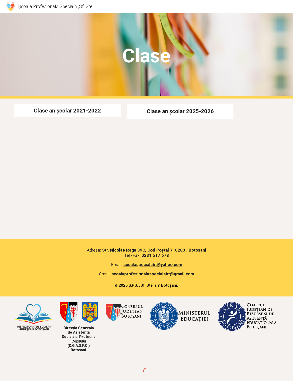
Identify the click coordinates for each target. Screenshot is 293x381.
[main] (146, 56)
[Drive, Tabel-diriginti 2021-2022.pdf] (67, 175)
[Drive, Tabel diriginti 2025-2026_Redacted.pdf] (180, 176)
